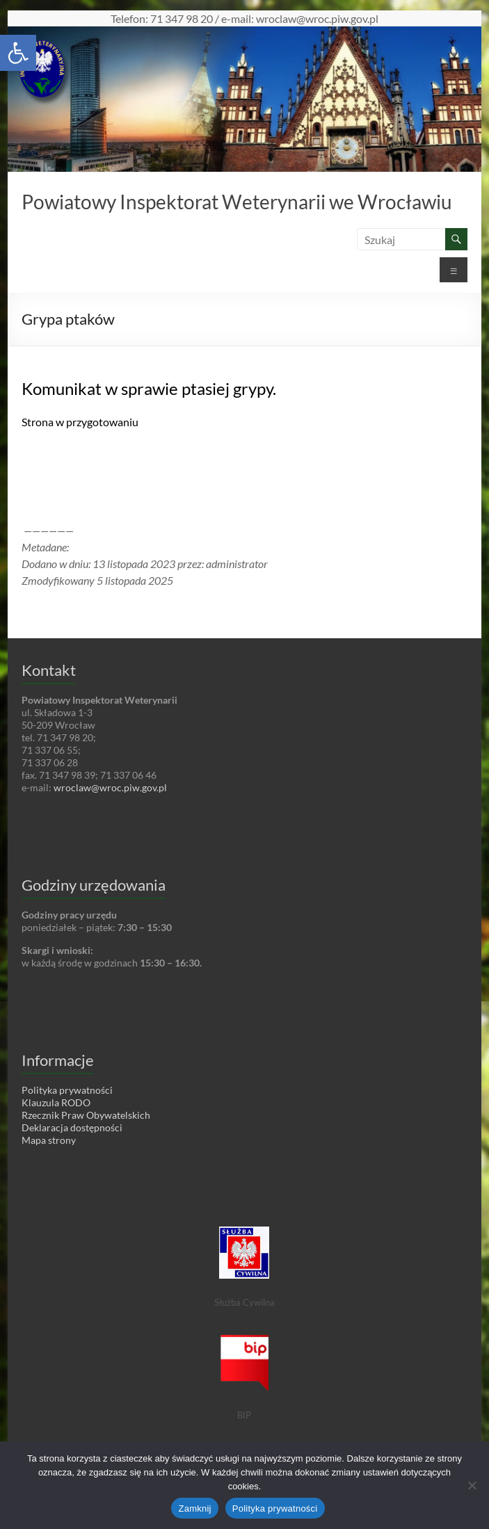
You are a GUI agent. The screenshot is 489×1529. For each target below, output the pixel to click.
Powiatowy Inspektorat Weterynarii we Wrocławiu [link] (237, 201)
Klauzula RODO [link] (56, 1102)
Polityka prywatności (275, 1508)
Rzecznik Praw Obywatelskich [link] (86, 1115)
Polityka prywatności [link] (67, 1090)
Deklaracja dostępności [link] (72, 1127)
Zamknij (194, 1508)
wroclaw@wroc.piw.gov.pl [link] (110, 787)
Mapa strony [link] (49, 1140)
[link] (18, 53)
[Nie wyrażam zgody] (472, 1485)
